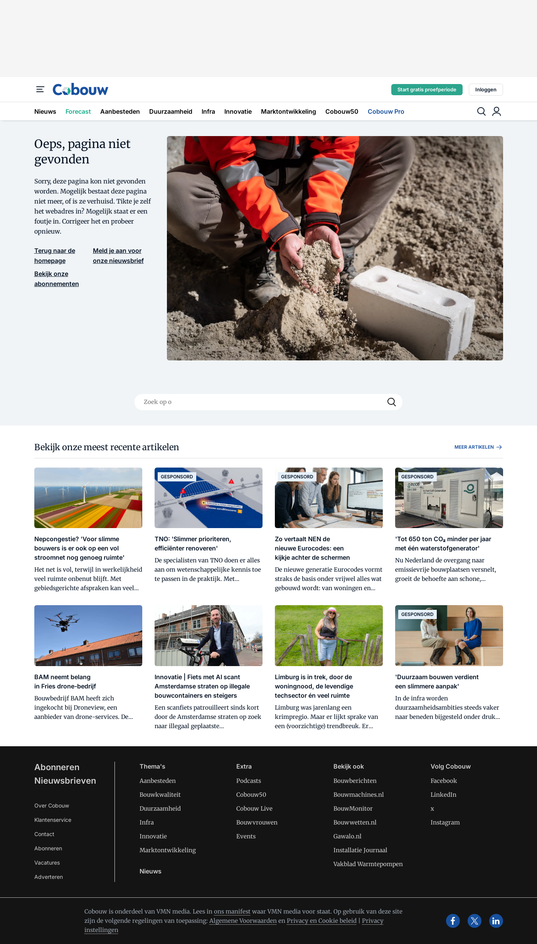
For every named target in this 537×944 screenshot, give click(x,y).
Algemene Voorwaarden (243, 920)
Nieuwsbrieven (65, 781)
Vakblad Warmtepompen (368, 864)
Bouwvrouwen (257, 822)
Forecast (78, 111)
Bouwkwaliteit (160, 794)
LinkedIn (443, 794)
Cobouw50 (342, 111)
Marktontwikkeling (288, 111)
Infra (208, 111)
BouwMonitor (353, 808)
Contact (44, 834)
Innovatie (238, 111)
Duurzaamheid (170, 111)
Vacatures (47, 862)
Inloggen (486, 89)
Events (246, 836)
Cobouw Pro (386, 111)
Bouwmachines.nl (358, 794)
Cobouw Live (254, 808)
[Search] (391, 402)
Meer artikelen (479, 447)
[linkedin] (496, 921)
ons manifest (232, 911)
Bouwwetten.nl (355, 822)
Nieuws (45, 111)
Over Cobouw (51, 805)
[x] (474, 921)
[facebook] (453, 921)
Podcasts (248, 780)
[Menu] (40, 89)
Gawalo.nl (347, 836)
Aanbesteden (120, 111)
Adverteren (48, 876)
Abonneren (56, 767)
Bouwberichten (355, 780)
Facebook (444, 780)
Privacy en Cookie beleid (322, 920)
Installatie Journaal (360, 850)
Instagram (445, 822)
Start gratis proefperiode (426, 89)
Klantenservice (52, 819)
